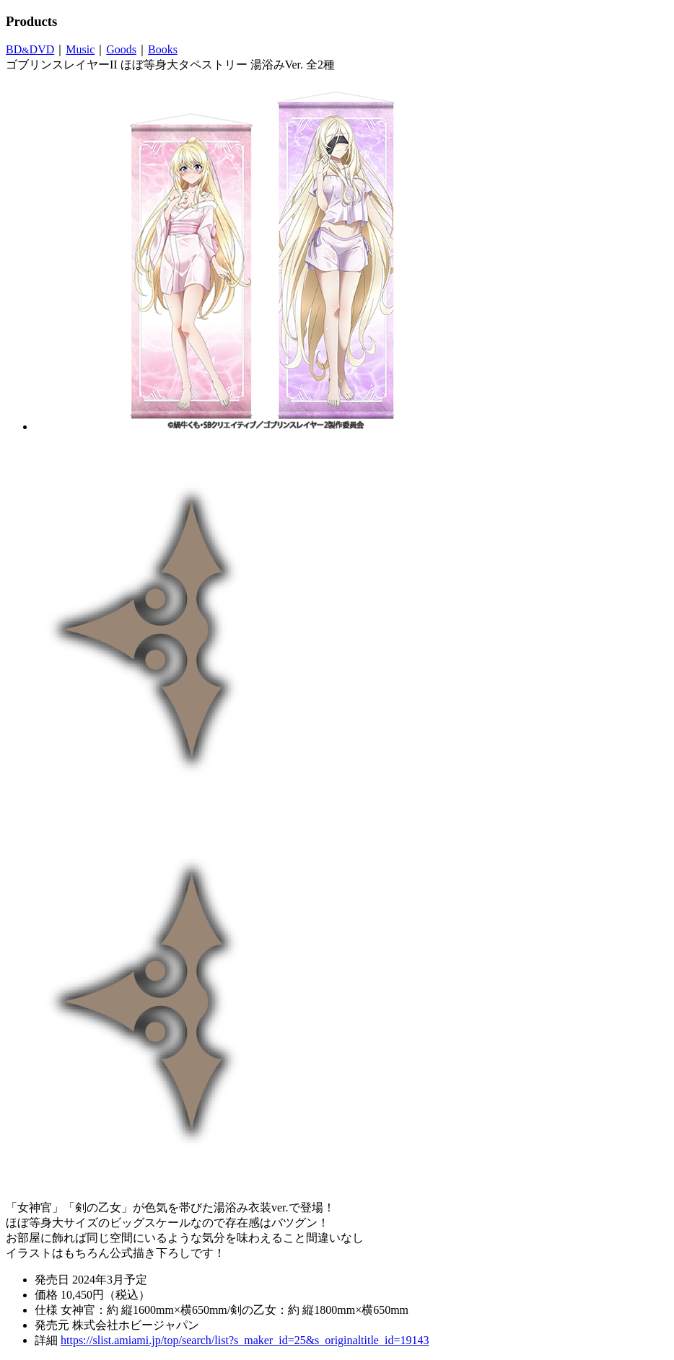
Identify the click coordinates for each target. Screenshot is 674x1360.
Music (80, 49)
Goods (121, 49)
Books (163, 49)
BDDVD (30, 49)
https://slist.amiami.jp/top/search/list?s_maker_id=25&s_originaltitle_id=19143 (245, 1340)
